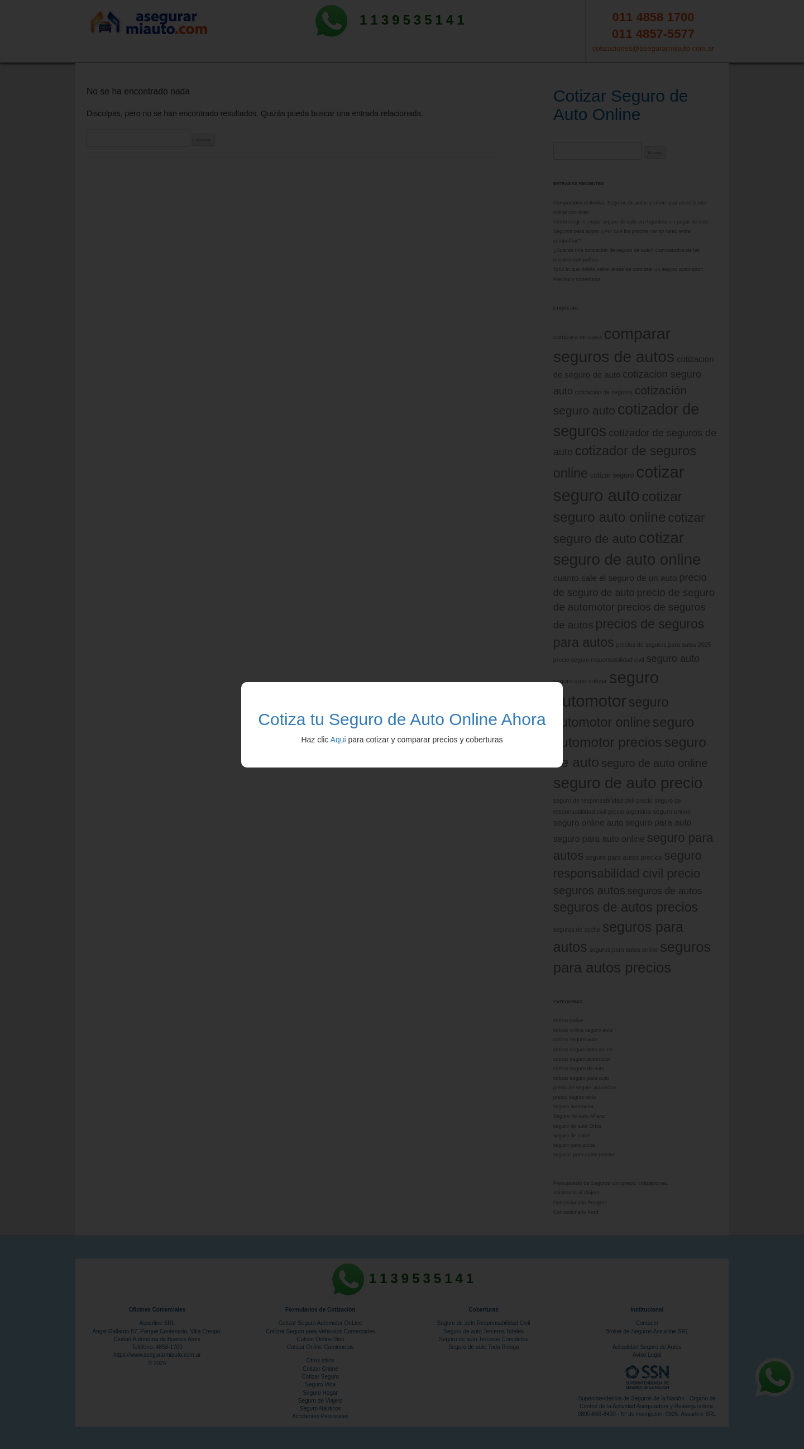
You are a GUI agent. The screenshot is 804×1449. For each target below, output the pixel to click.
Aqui (338, 739)
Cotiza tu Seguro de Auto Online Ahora (401, 719)
